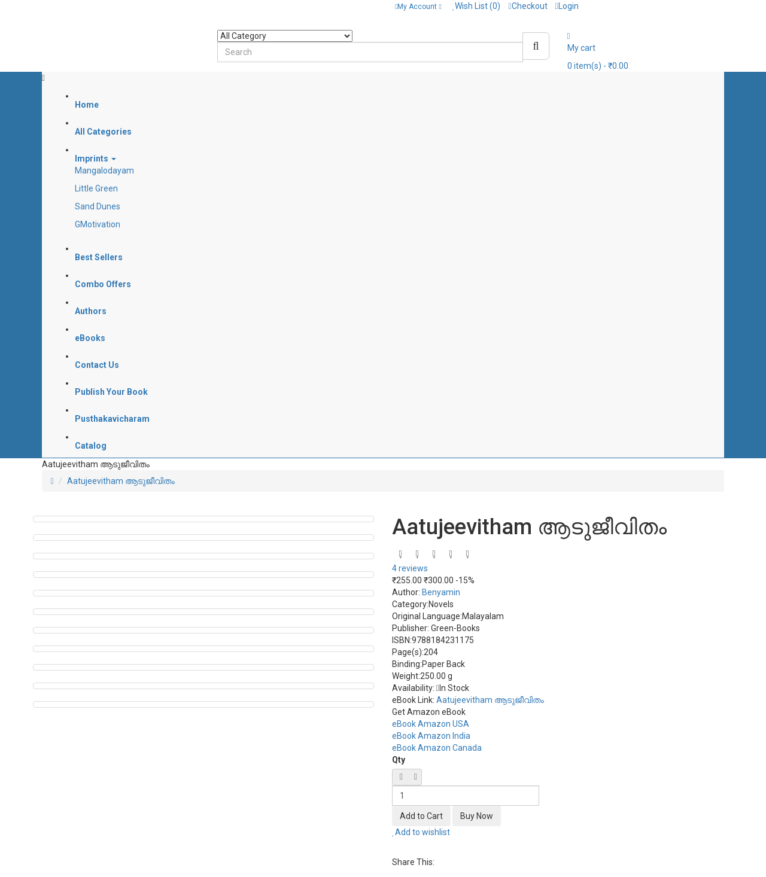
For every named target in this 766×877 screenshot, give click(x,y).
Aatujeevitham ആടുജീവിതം (121, 481)
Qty (398, 760)
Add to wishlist (421, 832)
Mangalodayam (104, 170)
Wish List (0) (476, 6)
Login (567, 6)
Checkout (527, 6)
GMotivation (97, 224)
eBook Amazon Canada (437, 748)
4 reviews (410, 568)
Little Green (96, 188)
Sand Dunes (97, 206)
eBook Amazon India (431, 736)
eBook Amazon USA (430, 724)
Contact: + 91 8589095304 (96, 6)
